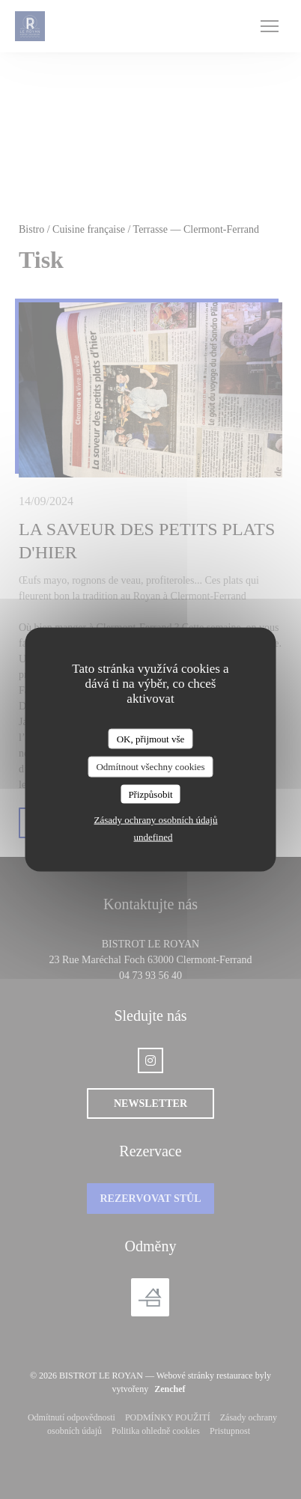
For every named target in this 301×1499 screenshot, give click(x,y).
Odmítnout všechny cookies (150, 766)
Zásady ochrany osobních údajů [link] (156, 819)
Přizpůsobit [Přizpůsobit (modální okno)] (150, 793)
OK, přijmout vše (151, 738)
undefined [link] (153, 837)
